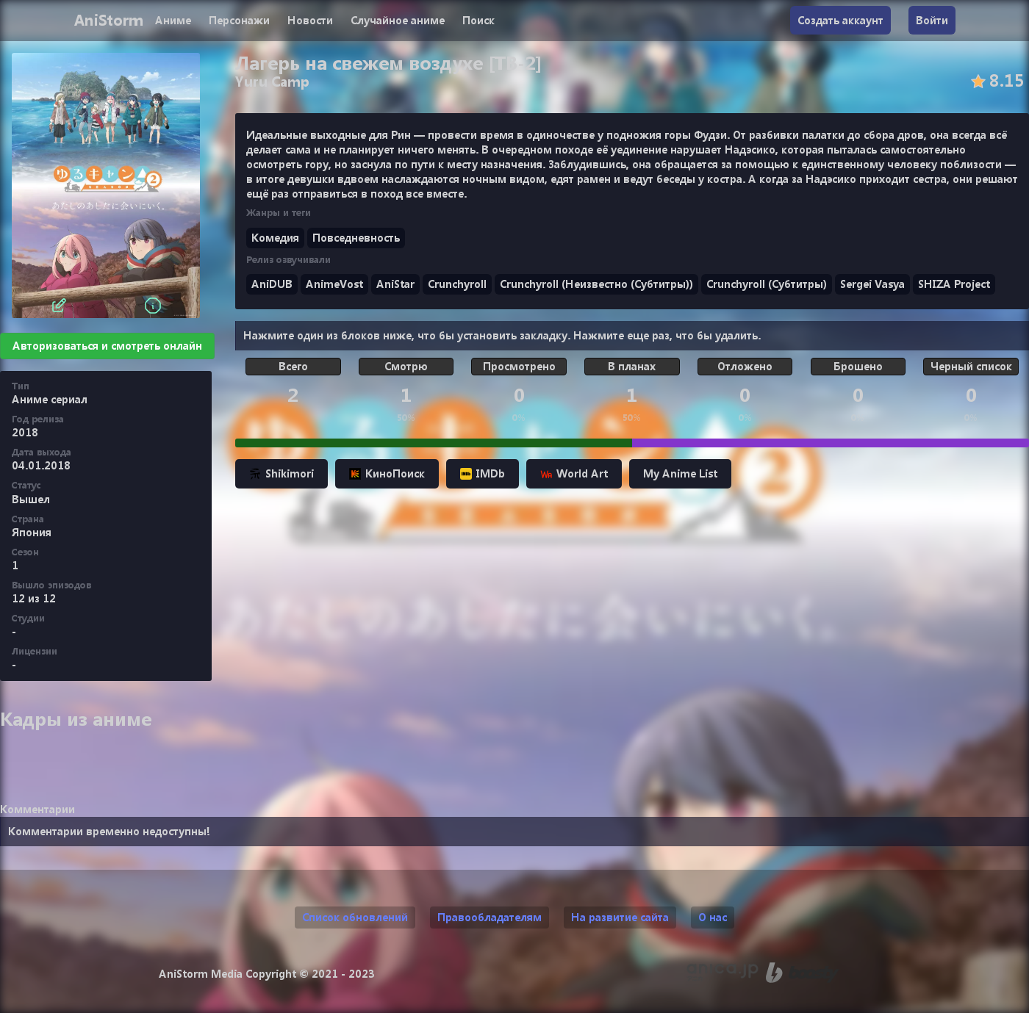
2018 (25, 432)
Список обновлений (355, 917)
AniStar (395, 284)
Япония (31, 532)
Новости (310, 20)
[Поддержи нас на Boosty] (802, 972)
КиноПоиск (387, 473)
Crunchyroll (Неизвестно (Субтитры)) (596, 284)
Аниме (173, 20)
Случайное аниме (398, 20)
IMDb (482, 473)
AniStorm (108, 20)
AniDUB (272, 284)
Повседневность (356, 238)
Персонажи (239, 20)
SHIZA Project (954, 284)
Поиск (478, 20)
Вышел (31, 499)
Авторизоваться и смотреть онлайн (107, 346)
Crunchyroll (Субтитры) (766, 284)
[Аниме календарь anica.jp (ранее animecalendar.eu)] (722, 972)
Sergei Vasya (872, 284)
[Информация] (153, 305)
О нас (712, 917)
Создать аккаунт (840, 20)
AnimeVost (334, 284)
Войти (932, 20)
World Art (574, 473)
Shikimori (281, 473)
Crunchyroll (457, 284)
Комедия (275, 238)
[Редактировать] (59, 305)
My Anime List (680, 473)
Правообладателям (489, 917)
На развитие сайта (620, 917)
